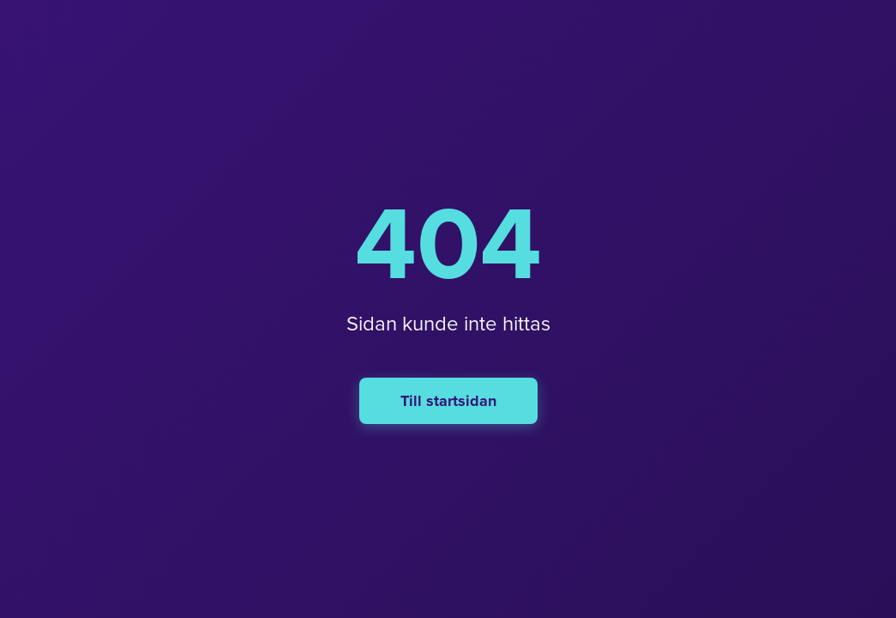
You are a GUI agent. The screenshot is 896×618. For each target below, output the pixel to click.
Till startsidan (448, 400)
